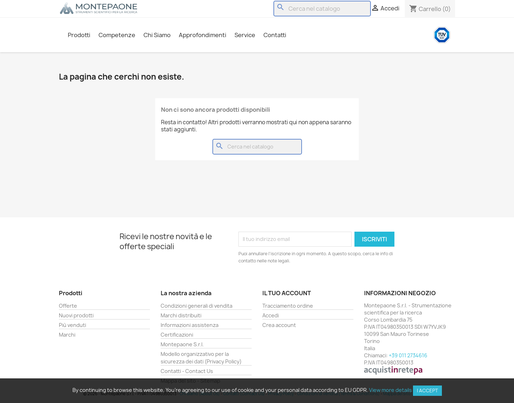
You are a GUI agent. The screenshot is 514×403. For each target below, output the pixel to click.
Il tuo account (286, 293)
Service (245, 35)
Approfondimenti (202, 35)
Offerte (68, 305)
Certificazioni (177, 334)
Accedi (270, 315)
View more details (390, 390)
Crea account (279, 325)
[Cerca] (322, 8)
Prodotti (79, 35)
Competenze (117, 35)
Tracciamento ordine (287, 305)
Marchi (67, 334)
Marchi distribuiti (181, 315)
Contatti (274, 35)
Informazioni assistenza (189, 325)
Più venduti (72, 325)
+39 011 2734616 (408, 355)
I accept (427, 390)
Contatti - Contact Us (187, 371)
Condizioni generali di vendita (196, 305)
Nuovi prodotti (76, 315)
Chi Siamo (157, 35)
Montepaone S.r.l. (182, 344)
